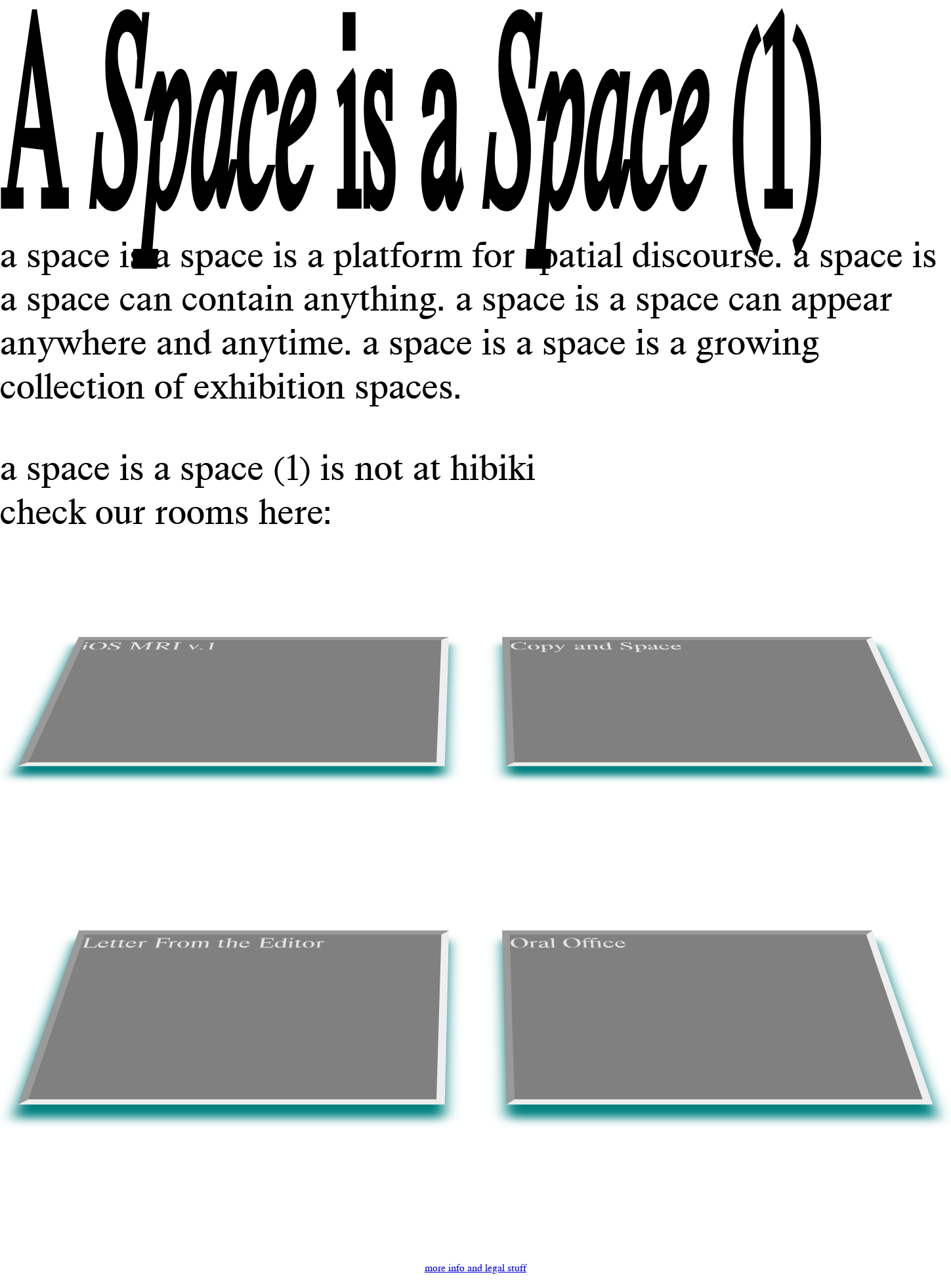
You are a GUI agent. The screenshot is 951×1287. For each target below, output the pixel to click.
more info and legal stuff (475, 1267)
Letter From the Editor (202, 942)
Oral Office (569, 942)
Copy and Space (597, 646)
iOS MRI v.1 (148, 646)
